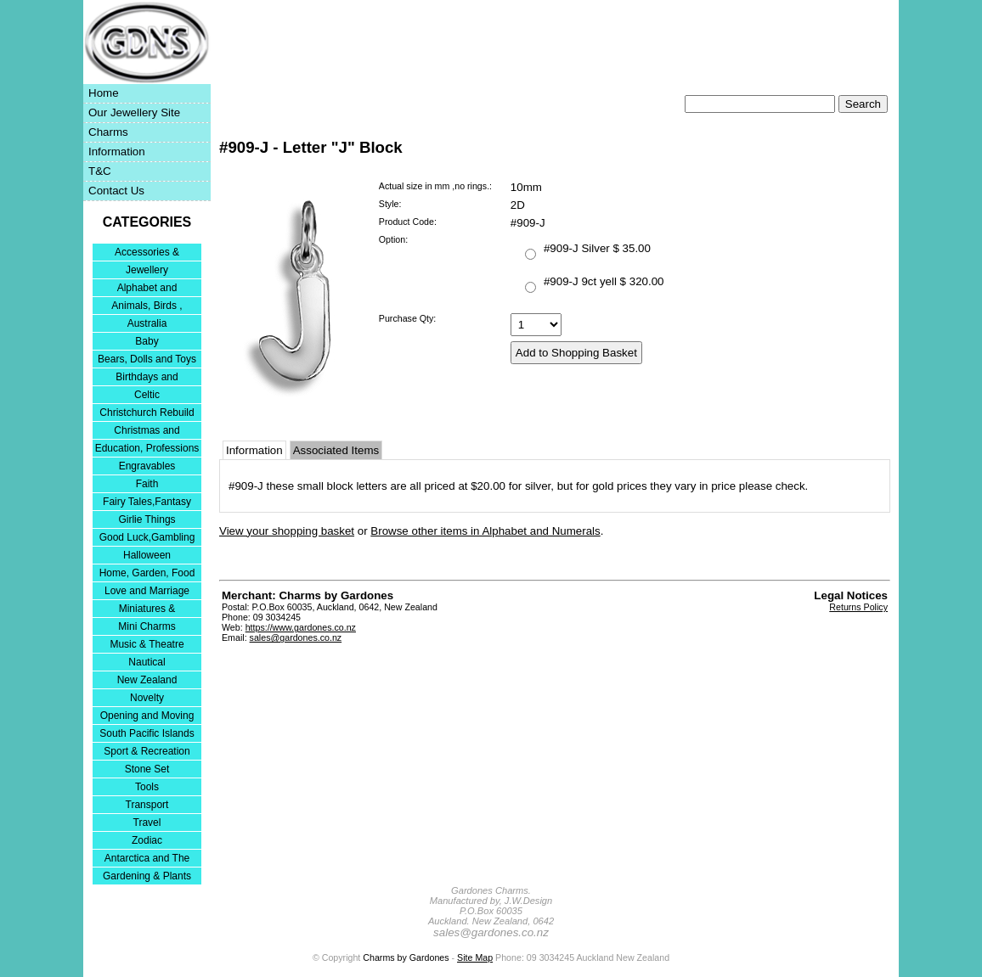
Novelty (147, 698)
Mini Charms (146, 626)
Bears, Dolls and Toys (147, 359)
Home (103, 93)
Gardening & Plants (147, 876)
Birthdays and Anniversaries (147, 378)
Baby (146, 341)
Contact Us (116, 190)
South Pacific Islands (146, 733)
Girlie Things (146, 519)
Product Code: (408, 221)
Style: (390, 204)
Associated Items (336, 450)
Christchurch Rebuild (146, 412)
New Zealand (147, 680)
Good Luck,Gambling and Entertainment (147, 538)
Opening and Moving (147, 716)
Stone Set (147, 769)
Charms (108, 132)
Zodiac (147, 840)
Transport (147, 805)
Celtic (147, 395)
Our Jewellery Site (134, 112)
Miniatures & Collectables (147, 610)
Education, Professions (147, 448)
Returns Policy (858, 607)
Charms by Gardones (406, 957)
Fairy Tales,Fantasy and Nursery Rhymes (147, 503)
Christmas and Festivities (146, 431)
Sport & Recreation (146, 751)
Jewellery (147, 270)
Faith (147, 484)
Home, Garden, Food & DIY (147, 574)
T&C (99, 171)
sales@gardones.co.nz (296, 637)
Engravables (147, 466)
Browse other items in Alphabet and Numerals (485, 531)
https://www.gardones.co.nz (301, 627)
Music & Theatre (146, 644)
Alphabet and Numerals (147, 289)
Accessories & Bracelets (147, 253)
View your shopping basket (286, 531)
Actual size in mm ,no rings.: (435, 186)
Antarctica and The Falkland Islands (147, 859)
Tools (147, 787)
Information (116, 151)
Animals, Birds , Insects (146, 307)
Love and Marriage (146, 591)
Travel (147, 822)
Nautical (146, 662)
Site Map (475, 957)
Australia (147, 323)
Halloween (147, 555)
